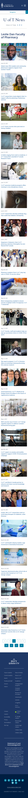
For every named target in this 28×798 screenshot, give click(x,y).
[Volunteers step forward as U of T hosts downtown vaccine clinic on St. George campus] (14, 620)
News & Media (19, 672)
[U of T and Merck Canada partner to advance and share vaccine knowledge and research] (14, 473)
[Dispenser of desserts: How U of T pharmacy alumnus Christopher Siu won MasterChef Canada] (14, 233)
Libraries (17, 700)
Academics (17, 681)
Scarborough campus (18, 726)
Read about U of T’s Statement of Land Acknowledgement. (14, 764)
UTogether (17, 702)
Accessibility (7, 717)
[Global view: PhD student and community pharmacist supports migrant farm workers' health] (14, 56)
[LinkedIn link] (19, 780)
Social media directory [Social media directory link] (14, 787)
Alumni (5, 678)
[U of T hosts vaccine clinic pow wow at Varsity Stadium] (14, 116)
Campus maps (18, 730)
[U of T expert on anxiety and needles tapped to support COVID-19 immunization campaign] (14, 442)
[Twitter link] (18, 25)
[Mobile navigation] (25, 5)
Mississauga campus (18, 721)
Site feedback (7, 722)
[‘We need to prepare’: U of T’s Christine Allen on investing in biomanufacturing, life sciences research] (14, 352)
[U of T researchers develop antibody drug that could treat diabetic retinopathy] (14, 203)
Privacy (6, 719)
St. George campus (17, 717)
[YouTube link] (16, 780)
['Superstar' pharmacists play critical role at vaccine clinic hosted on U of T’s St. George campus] (14, 562)
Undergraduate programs (19, 684)
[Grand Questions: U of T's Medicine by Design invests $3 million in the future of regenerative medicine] (14, 382)
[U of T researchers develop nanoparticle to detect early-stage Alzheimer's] (14, 591)
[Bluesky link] (12, 783)
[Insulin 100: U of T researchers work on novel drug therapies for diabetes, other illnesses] (14, 503)
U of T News (14, 20)
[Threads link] (16, 783)
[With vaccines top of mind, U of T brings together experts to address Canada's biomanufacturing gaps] (14, 412)
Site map (6, 725)
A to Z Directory (17, 706)
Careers (6, 714)
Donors (6, 684)
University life (18, 697)
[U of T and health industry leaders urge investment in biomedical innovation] (14, 532)
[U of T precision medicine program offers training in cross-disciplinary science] (14, 175)
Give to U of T (18, 678)
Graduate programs (17, 689)
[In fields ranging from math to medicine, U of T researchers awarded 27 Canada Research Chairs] (14, 145)
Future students (8, 672)
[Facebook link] (20, 25)
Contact (6, 711)
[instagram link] (21, 25)
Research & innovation (18, 693)
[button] (22, 5)
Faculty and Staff (8, 681)
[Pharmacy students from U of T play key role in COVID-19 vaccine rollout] (14, 262)
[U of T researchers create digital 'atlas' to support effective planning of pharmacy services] (14, 87)
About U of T (18, 675)
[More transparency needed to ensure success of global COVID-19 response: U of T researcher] (14, 291)
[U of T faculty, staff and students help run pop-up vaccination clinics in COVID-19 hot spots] (14, 322)
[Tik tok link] (22, 780)
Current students (8, 675)
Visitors (6, 686)
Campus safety (18, 732)
